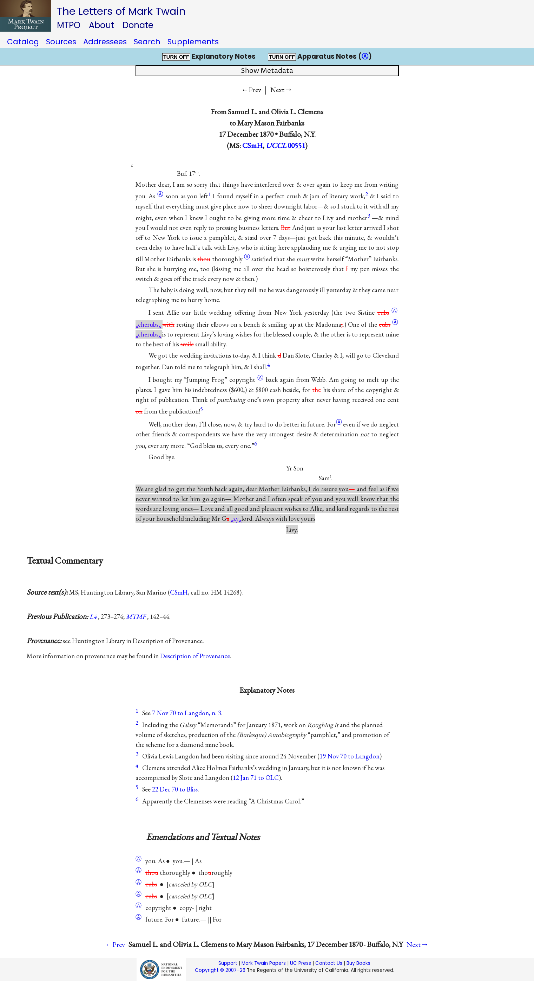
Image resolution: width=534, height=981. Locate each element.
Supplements (193, 42)
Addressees (105, 42)
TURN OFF (176, 57)
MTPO (68, 25)
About (101, 25)
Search (147, 42)
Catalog (23, 42)
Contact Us (328, 963)
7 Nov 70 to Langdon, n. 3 (186, 712)
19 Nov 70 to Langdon (349, 756)
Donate (138, 25)
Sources (61, 42)
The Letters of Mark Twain (121, 11)
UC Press (300, 963)
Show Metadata (267, 70)
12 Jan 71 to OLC (256, 777)
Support (227, 963)
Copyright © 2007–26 (220, 970)
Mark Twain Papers (264, 963)
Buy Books (358, 963)
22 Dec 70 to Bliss (175, 789)
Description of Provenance (195, 656)
